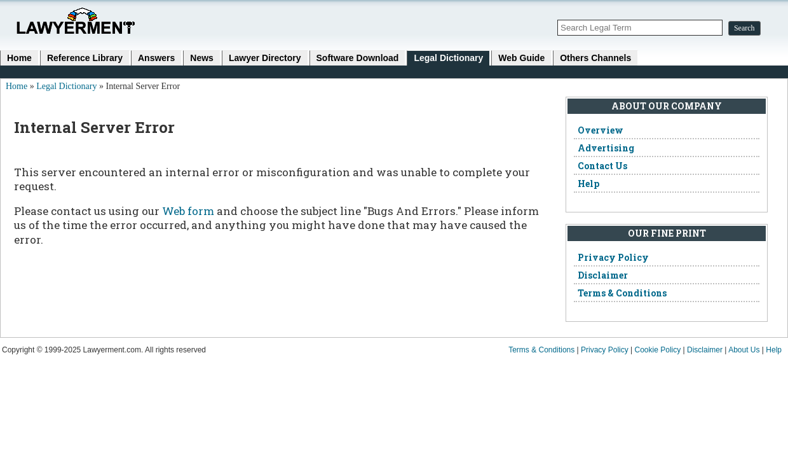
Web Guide (521, 58)
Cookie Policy (658, 349)
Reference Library (85, 58)
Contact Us (602, 166)
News (202, 58)
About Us (743, 349)
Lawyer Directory (265, 58)
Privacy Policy (613, 257)
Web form (188, 211)
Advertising (606, 148)
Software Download (357, 58)
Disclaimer (603, 275)
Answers (156, 58)
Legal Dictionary (448, 58)
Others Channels (595, 58)
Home (19, 58)
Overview (600, 130)
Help (588, 183)
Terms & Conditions (622, 293)
